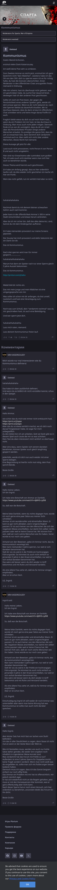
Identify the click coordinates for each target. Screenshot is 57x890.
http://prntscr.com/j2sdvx (14, 275)
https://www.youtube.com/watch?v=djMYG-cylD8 (24, 500)
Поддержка (10, 832)
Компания (10, 842)
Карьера (9, 848)
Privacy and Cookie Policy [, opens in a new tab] (22, 878)
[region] (28, 875)
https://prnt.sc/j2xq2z (12, 424)
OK (27, 884)
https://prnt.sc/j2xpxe (12, 421)
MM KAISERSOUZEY (16, 355)
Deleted (13, 49)
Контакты (9, 837)
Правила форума (13, 827)
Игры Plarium (11, 821)
